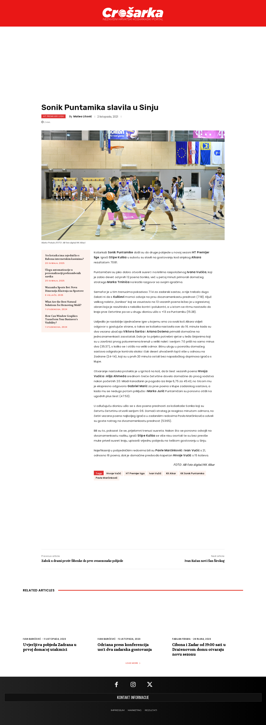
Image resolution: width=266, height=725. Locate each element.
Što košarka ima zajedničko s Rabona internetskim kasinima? (64, 257)
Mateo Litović (82, 116)
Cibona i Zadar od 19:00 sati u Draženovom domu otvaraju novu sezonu (199, 650)
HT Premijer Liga (53, 116)
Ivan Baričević (32, 638)
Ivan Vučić (155, 473)
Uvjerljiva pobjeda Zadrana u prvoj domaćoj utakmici (49, 647)
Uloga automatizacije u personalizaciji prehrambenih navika (63, 273)
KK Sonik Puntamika (192, 473)
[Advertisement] (133, 68)
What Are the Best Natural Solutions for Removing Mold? (63, 303)
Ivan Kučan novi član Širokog (204, 561)
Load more (133, 663)
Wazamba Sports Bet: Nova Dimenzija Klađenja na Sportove (64, 289)
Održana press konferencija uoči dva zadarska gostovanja (125, 647)
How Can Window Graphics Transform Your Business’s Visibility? (61, 319)
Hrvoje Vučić (113, 473)
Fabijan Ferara (181, 638)
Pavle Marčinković (106, 478)
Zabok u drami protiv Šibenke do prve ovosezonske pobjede (82, 561)
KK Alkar (171, 473)
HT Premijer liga (135, 473)
